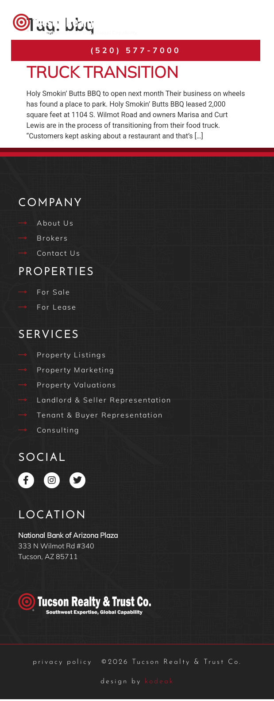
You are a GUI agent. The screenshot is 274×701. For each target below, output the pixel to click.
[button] (249, 24)
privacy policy (62, 663)
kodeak (137, 683)
